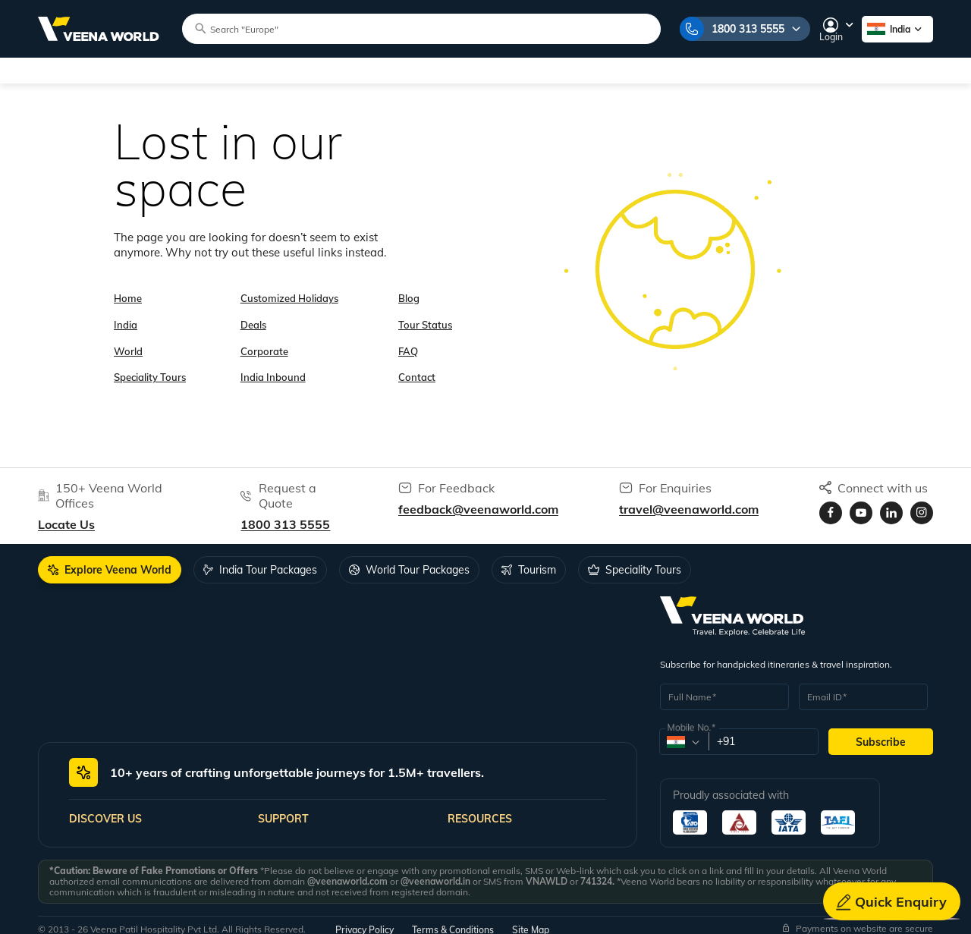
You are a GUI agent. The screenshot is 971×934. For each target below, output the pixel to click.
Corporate (264, 334)
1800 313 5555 (738, 29)
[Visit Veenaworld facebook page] (830, 503)
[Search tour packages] (406, 28)
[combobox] (683, 733)
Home (128, 287)
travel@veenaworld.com (689, 500)
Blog (409, 287)
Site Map (530, 920)
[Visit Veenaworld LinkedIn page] (891, 503)
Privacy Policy (364, 920)
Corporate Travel (528, 70)
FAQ (408, 334)
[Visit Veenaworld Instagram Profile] (921, 503)
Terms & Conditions (453, 920)
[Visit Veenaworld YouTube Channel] (861, 503)
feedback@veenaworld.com (478, 500)
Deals (253, 311)
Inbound (622, 70)
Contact (416, 357)
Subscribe (881, 733)
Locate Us (66, 515)
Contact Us (856, 70)
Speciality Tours (260, 70)
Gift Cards (772, 70)
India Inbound (273, 357)
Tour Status (425, 311)
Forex (694, 70)
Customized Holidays (393, 70)
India (100, 70)
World (166, 70)
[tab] (109, 560)
